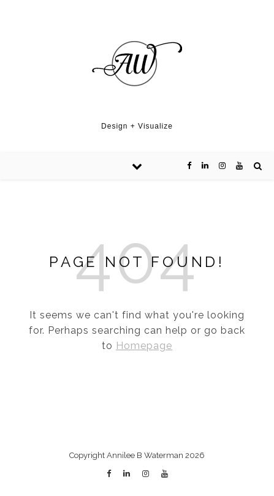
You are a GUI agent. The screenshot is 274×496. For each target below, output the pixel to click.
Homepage (144, 345)
